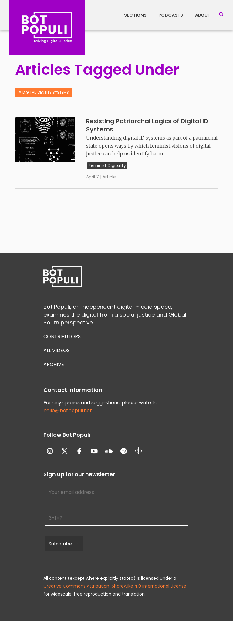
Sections (135, 15)
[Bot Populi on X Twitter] (64, 451)
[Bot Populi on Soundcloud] (109, 451)
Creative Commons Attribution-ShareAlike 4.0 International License (114, 586)
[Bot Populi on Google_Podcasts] (138, 451)
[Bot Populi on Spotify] (123, 451)
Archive (53, 364)
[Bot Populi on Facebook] (79, 451)
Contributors (62, 336)
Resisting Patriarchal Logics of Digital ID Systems (147, 125)
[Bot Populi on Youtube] (94, 451)
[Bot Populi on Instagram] (49, 451)
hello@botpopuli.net (67, 410)
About (202, 15)
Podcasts (170, 15)
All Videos (56, 350)
